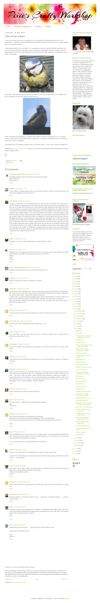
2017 (76, 299)
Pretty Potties (79, 376)
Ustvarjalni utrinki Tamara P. (17, 174)
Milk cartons (79, 331)
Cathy (11, 239)
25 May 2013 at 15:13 (22, 369)
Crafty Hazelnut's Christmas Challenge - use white (84, 336)
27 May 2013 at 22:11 (19, 507)
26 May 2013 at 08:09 (23, 482)
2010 (76, 453)
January (78, 445)
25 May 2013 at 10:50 (33, 174)
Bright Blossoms (80, 359)
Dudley (48, 26)
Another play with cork (82, 364)
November (79, 313)
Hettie (11, 507)
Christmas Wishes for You (83, 398)
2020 (76, 291)
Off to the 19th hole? (81, 381)
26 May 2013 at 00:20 (19, 466)
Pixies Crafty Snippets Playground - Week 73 (83, 373)
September (79, 318)
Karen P (11, 310)
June (77, 326)
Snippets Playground (22, 26)
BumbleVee (12, 494)
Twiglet (11, 188)
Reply (11, 183)
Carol (11, 466)
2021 (76, 289)
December (79, 311)
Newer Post (8, 579)
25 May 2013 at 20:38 (21, 414)
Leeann (11, 356)
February (78, 443)
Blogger (67, 598)
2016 (76, 301)
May (77, 328)
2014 (76, 306)
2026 (76, 276)
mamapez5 (12, 289)
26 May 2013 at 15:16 (23, 494)
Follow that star (80, 389)
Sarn (10, 525)
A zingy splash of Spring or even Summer (83, 414)
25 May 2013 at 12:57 (19, 249)
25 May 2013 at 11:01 (20, 188)
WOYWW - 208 (80, 340)
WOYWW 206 (80, 384)
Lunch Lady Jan (14, 321)
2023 (76, 284)
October (78, 316)
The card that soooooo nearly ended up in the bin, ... (84, 345)
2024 (76, 281)
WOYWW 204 (80, 435)
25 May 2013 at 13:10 (33, 267)
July (77, 323)
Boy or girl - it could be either (84, 407)
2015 (76, 304)
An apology (79, 333)
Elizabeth (12, 369)
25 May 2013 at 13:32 (21, 310)
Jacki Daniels (13, 201)
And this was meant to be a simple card (83, 410)
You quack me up (81, 342)
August (78, 321)
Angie (11, 331)
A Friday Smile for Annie (82, 425)
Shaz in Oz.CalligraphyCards (18, 267)
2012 (76, 448)
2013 (76, 309)
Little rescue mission (81, 353)
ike (10, 399)
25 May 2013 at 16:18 (18, 399)
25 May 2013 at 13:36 (26, 321)
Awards (38, 26)
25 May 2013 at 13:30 (23, 289)
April (77, 438)
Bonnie (11, 389)
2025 (76, 279)
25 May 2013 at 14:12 (23, 344)
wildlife (11, 162)
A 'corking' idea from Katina (83, 391)
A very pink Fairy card (82, 400)
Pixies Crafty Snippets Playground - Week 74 (83, 349)
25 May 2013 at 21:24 (19, 432)
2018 (76, 296)
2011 (76, 451)
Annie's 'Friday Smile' (20, 148)
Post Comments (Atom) (19, 582)
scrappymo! (13, 482)
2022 (76, 286)
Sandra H (12, 278)
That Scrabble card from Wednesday (82, 422)
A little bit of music (81, 362)
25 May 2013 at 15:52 (20, 389)
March (78, 440)
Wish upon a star (80, 378)
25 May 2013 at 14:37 (20, 356)
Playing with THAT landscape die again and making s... (84, 403)
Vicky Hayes (13, 344)
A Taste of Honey (80, 432)
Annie (11, 249)
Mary (10, 432)
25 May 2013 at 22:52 (20, 449)
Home (8, 26)
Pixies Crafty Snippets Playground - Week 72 (83, 394)
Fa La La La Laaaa (81, 369)
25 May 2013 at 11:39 (19, 239)
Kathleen (12, 414)
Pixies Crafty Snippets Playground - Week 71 (83, 418)
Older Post (65, 579)
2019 (76, 294)
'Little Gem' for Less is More (84, 367)
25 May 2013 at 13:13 (22, 278)
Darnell (11, 449)
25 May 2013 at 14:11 (19, 331)
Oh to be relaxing (81, 386)
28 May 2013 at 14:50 (19, 525)
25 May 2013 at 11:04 (24, 201)
